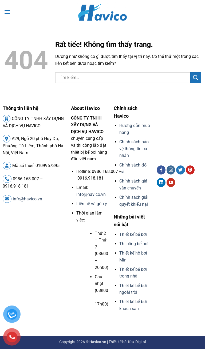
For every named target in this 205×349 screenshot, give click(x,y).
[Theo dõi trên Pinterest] (190, 169)
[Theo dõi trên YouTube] (171, 182)
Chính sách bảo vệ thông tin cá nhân (134, 148)
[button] (7, 11)
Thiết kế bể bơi (133, 234)
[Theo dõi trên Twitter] (180, 169)
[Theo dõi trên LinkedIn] (161, 182)
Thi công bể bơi (133, 243)
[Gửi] (195, 77)
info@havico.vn (22, 198)
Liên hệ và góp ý (91, 203)
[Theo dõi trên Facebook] (161, 169)
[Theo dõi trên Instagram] (171, 169)
